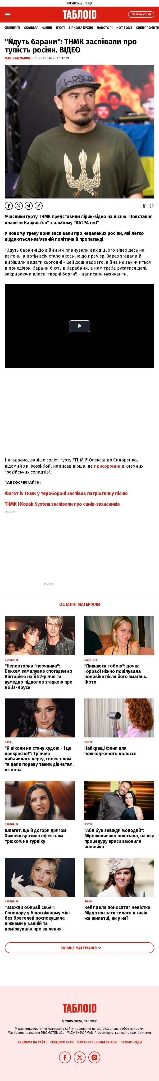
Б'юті (60, 28)
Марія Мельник (18, 58)
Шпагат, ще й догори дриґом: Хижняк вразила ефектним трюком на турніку (36, 836)
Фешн (47, 28)
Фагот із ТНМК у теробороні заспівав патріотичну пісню (66, 493)
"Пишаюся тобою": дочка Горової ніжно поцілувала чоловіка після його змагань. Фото (115, 674)
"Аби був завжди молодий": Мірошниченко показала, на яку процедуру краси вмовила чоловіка (119, 838)
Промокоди (131, 1042)
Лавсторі (105, 28)
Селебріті (12, 28)
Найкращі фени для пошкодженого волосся (110, 750)
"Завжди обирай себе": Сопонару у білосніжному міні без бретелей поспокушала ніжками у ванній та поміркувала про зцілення (37, 918)
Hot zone (124, 28)
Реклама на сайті (32, 1042)
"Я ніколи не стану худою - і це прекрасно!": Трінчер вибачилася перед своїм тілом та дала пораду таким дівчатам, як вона (39, 758)
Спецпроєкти (61, 1042)
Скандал (31, 28)
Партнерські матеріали (97, 1042)
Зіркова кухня (80, 28)
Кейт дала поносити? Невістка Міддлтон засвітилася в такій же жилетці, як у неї (117, 913)
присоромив (107, 466)
